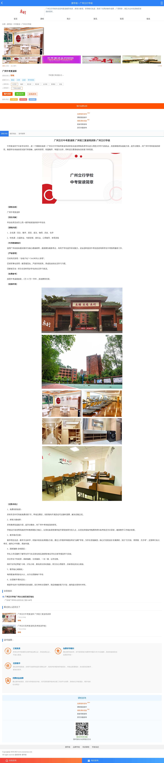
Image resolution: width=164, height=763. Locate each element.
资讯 (95, 19)
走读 (24, 80)
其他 (60, 84)
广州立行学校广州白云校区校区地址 (18, 597)
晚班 (21, 84)
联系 (122, 19)
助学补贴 (23, 99)
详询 (12, 75)
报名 (148, 19)
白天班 (15, 84)
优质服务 (32, 99)
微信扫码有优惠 (82, 737)
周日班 (37, 84)
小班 (18, 80)
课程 (42, 19)
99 (161, 66)
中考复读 (17, 24)
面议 (12, 80)
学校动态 (95, 747)
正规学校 (14, 99)
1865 (3, 66)
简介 (68, 19)
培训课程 (85, 747)
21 (11, 66)
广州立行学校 (86, 3)
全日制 (45, 84)
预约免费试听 (82, 106)
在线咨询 (11, 760)
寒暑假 (53, 84)
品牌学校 (76, 747)
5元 (61, 75)
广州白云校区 (17, 88)
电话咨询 (93, 760)
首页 (15, 19)
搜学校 (74, 3)
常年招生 (31, 80)
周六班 (29, 84)
